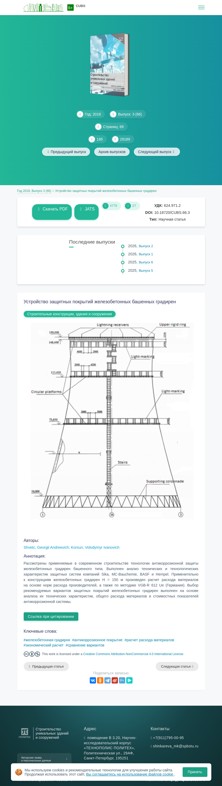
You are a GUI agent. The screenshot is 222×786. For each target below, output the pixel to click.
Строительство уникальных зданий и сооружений (52, 733)
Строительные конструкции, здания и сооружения (69, 314)
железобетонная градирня (48, 640)
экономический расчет (44, 645)
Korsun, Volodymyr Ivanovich (95, 547)
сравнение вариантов (86, 645)
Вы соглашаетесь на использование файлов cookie (130, 774)
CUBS (80, 6)
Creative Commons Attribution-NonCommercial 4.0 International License (133, 654)
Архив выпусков (111, 152)
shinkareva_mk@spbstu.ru (176, 746)
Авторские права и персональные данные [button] (36, 759)
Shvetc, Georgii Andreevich (46, 547)
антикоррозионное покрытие (98, 640)
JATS (86, 209)
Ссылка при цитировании (51, 616)
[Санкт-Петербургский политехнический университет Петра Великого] (24, 738)
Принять (195, 772)
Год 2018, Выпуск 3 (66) (34, 191)
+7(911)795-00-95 (168, 738)
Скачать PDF (52, 209)
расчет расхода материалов (150, 640)
